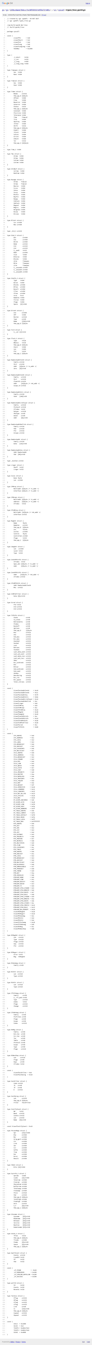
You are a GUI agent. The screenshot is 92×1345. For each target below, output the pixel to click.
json (88, 1342)
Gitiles (12, 1342)
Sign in (88, 3)
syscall (61, 10)
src (55, 10)
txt (83, 1342)
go (3, 10)
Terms (23, 1342)
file (43, 15)
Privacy (18, 1342)
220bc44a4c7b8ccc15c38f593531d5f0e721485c (30, 10)
